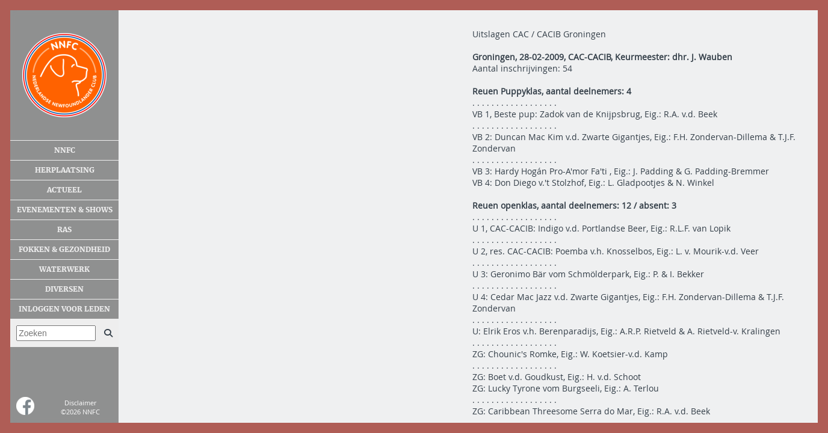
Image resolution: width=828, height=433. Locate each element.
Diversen (64, 289)
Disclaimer (80, 402)
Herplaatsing (64, 170)
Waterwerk (64, 269)
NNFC (64, 150)
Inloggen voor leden (64, 309)
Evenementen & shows (65, 210)
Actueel (64, 190)
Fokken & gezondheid (64, 249)
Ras (64, 230)
